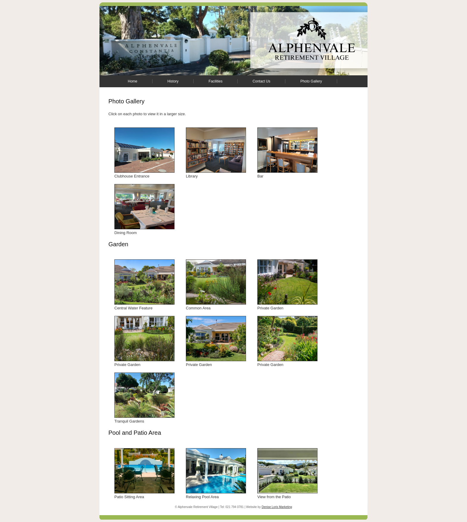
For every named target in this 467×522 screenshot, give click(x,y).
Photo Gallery (311, 81)
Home (132, 81)
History (172, 81)
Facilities (215, 81)
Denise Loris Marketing (276, 507)
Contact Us (261, 81)
